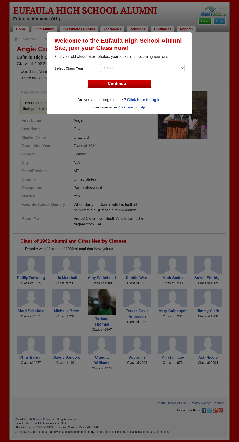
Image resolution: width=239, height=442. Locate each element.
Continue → (119, 83)
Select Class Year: (69, 68)
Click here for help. (132, 107)
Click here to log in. (144, 100)
